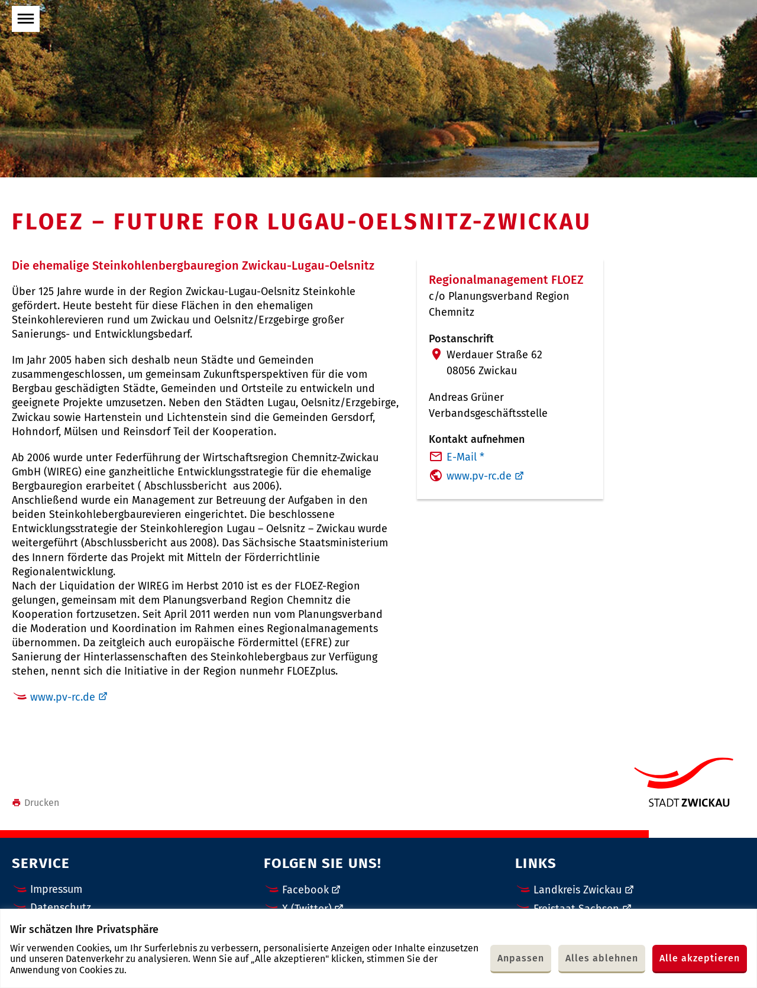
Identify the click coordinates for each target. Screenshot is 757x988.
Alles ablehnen (601, 958)
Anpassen (520, 958)
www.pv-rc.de (62, 697)
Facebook (305, 889)
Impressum (56, 889)
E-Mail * (465, 457)
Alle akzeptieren (699, 958)
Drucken (35, 802)
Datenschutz (60, 907)
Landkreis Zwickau (577, 889)
